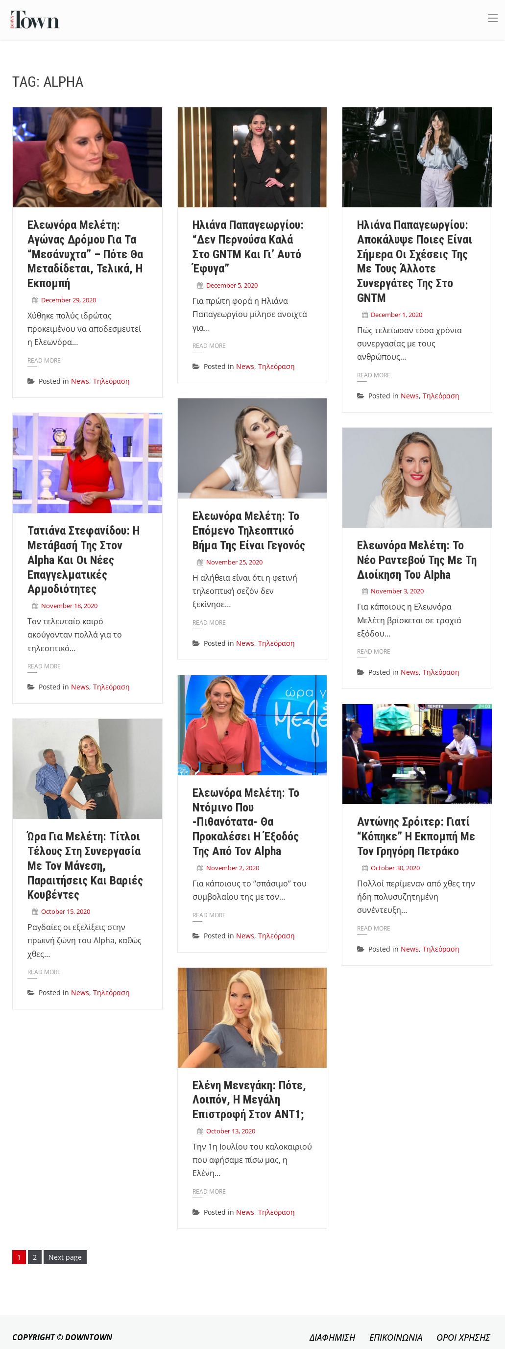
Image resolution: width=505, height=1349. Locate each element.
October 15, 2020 (65, 911)
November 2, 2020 (232, 867)
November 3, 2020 (397, 591)
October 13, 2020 (230, 1131)
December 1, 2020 (396, 314)
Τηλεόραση (111, 381)
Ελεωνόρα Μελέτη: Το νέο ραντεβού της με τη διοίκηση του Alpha (417, 560)
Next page (65, 1257)
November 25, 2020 (234, 562)
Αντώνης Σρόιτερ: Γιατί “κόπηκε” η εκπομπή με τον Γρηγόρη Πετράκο (416, 836)
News (80, 381)
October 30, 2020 (395, 867)
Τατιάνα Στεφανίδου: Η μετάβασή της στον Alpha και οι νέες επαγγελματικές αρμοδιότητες (83, 560)
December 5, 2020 (232, 285)
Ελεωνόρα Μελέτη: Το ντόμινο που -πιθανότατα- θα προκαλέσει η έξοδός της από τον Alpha (245, 822)
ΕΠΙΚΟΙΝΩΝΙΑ (395, 1337)
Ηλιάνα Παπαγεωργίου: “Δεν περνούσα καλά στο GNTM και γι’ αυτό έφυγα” (248, 246)
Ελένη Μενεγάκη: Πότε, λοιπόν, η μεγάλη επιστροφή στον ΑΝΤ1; (249, 1100)
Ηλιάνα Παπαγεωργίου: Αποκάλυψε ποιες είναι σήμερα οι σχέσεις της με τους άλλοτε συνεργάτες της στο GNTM (414, 261)
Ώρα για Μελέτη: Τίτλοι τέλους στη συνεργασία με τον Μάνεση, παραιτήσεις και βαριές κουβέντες (85, 866)
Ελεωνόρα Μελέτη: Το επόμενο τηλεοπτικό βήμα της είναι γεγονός (248, 530)
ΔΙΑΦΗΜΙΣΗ (332, 1337)
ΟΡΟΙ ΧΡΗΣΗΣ (463, 1337)
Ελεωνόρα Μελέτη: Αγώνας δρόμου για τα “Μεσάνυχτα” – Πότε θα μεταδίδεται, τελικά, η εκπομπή (85, 254)
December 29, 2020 (68, 299)
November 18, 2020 (69, 605)
